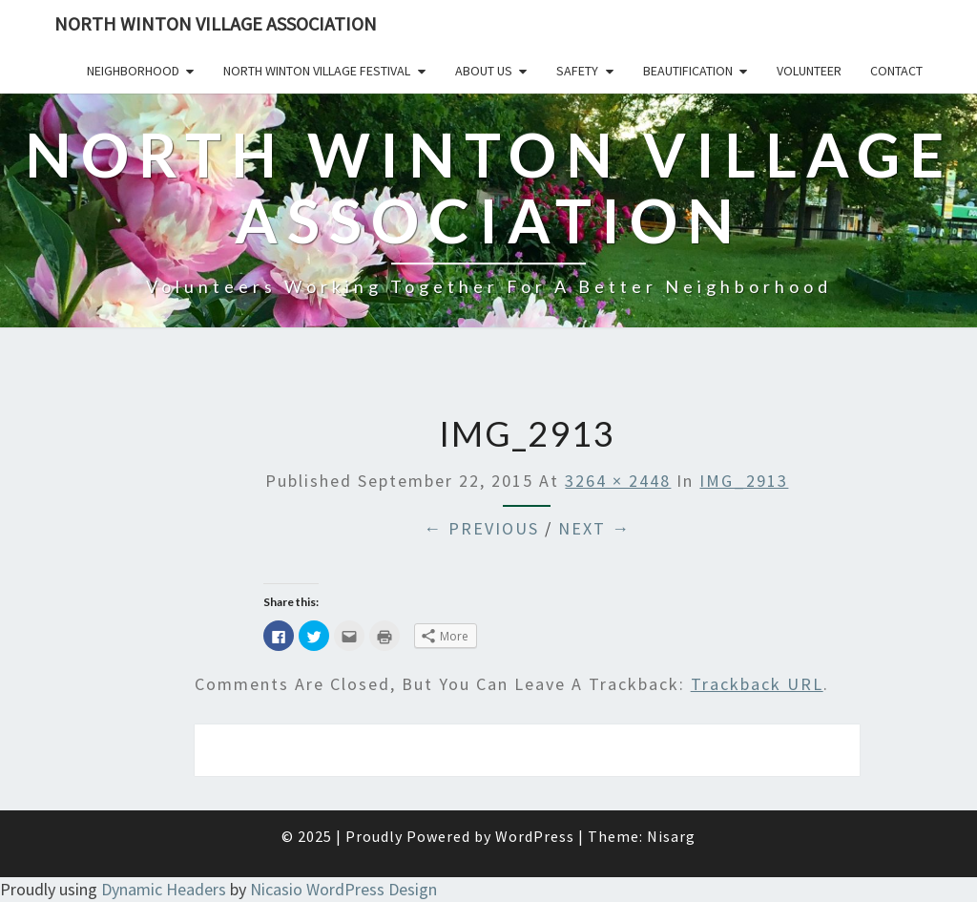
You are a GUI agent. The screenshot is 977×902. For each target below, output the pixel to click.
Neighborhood (133, 70)
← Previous (481, 528)
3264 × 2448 (618, 481)
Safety (577, 70)
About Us (483, 70)
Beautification (688, 70)
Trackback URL (757, 684)
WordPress (534, 836)
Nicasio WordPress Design (343, 889)
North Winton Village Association (215, 23)
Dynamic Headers (163, 889)
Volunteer (809, 70)
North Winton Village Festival (316, 70)
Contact (896, 70)
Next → (594, 528)
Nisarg (671, 836)
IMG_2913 (743, 481)
